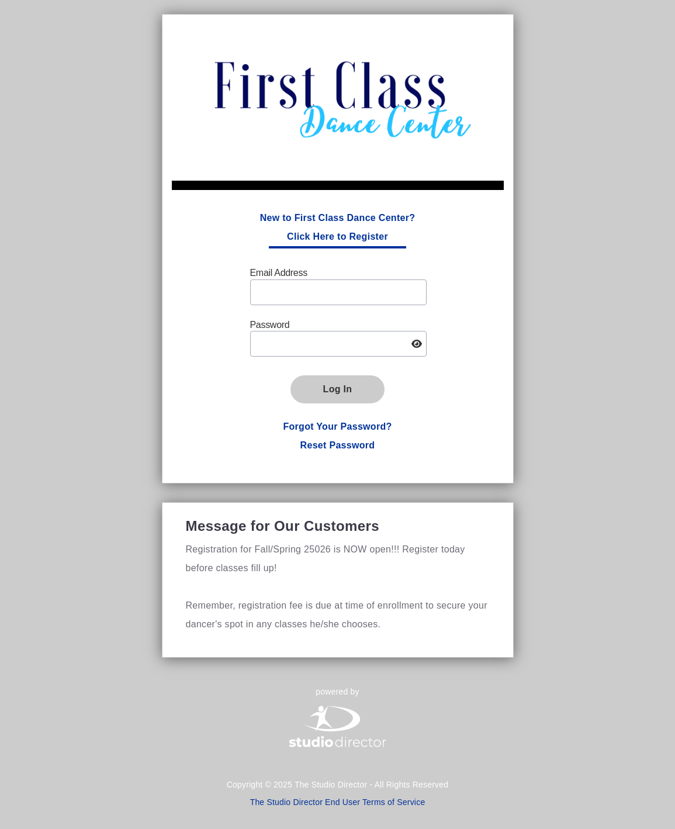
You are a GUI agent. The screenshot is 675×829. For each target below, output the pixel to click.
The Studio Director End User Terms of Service (337, 802)
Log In (337, 389)
